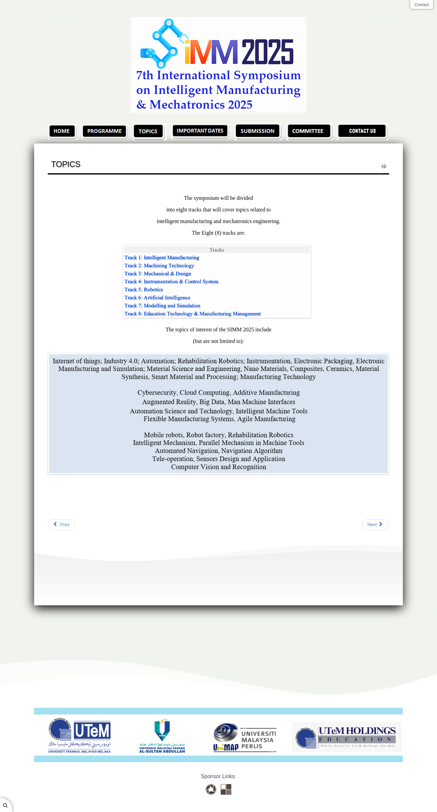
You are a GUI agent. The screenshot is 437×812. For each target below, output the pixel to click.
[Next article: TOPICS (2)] (375, 524)
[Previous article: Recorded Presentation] (61, 524)
